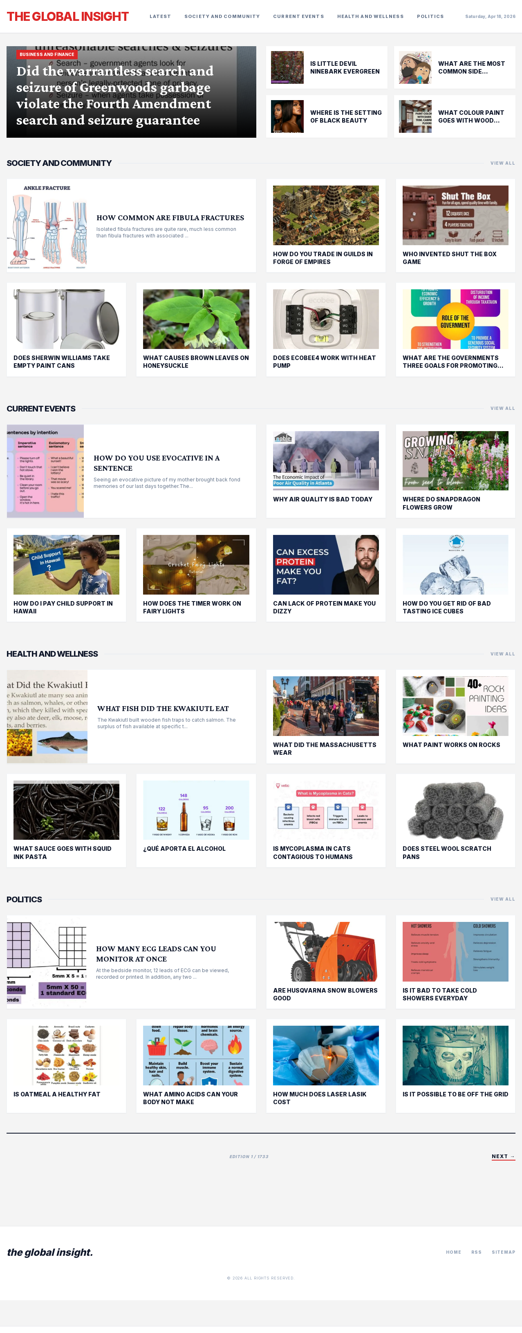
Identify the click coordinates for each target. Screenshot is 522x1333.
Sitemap (503, 1252)
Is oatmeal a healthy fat (57, 1094)
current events (298, 16)
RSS (476, 1252)
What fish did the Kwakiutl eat (163, 708)
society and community (222, 16)
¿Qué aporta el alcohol (184, 848)
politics (430, 16)
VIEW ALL (503, 163)
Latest (161, 16)
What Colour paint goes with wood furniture (471, 120)
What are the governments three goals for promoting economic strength (451, 365)
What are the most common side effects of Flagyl (471, 71)
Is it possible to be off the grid (456, 1094)
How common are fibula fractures (170, 217)
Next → (503, 1156)
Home (454, 1252)
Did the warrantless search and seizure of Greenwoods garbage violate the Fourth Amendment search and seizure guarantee (115, 95)
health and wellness (370, 16)
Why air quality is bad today (322, 499)
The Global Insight (67, 16)
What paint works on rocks (451, 744)
